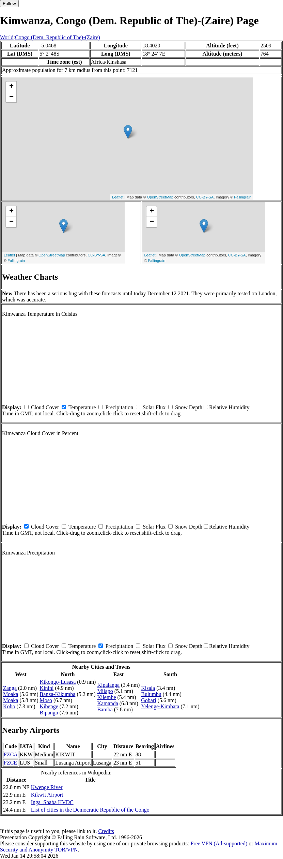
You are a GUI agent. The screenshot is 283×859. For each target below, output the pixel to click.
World (7, 37)
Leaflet (117, 197)
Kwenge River (47, 787)
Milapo (105, 691)
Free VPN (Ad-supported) (218, 843)
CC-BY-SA (205, 197)
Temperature (82, 407)
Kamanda (107, 703)
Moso (46, 700)
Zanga (10, 688)
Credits (106, 831)
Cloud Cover (45, 407)
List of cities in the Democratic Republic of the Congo (90, 810)
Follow (9, 3)
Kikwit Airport (47, 795)
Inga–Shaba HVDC (52, 802)
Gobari (148, 700)
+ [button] (11, 87)
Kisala (148, 688)
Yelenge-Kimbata (160, 706)
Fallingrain (242, 197)
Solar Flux (154, 407)
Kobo (9, 706)
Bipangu (49, 712)
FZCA (11, 754)
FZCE (10, 763)
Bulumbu (151, 694)
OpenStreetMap (160, 197)
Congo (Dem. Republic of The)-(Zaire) (57, 37)
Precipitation (119, 407)
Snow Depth (188, 407)
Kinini (47, 688)
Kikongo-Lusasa (58, 682)
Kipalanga (108, 685)
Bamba (104, 709)
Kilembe (106, 697)
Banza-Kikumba (58, 694)
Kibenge (49, 706)
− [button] (11, 97)
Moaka (10, 694)
